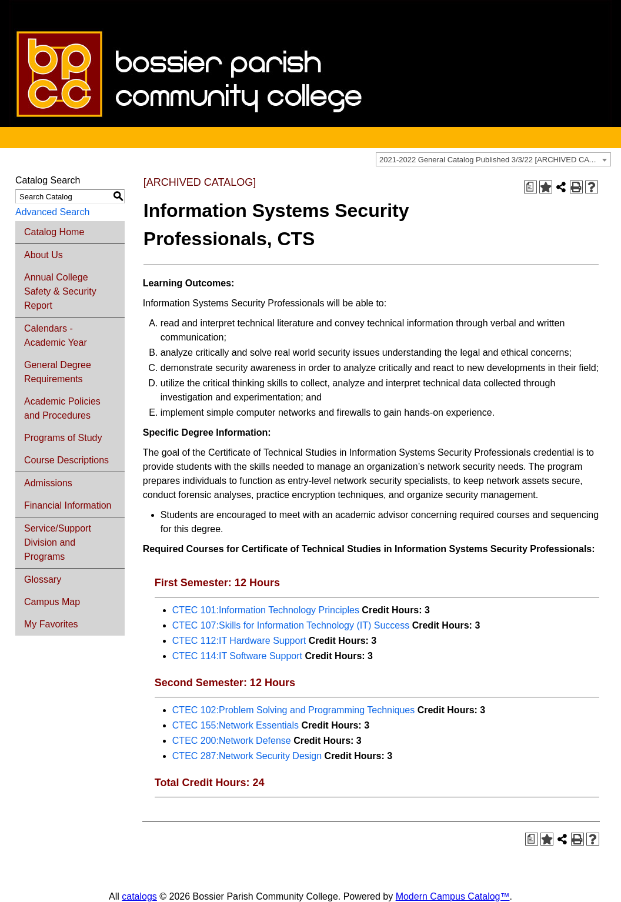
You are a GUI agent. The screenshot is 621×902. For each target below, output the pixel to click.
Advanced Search (52, 212)
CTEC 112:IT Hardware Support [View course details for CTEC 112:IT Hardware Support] (239, 641)
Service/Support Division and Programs (57, 542)
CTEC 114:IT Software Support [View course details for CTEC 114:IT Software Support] (237, 656)
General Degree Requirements (57, 372)
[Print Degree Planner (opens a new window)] (530, 187)
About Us (43, 255)
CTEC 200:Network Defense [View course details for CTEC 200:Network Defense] (231, 741)
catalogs (139, 896)
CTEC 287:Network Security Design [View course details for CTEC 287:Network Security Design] (247, 756)
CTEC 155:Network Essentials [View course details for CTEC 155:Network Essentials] (235, 725)
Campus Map (52, 602)
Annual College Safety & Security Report (60, 291)
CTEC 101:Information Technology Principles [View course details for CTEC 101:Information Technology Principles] (265, 610)
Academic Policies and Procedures (62, 408)
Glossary (42, 579)
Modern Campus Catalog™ (453, 896)
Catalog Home (54, 232)
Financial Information (68, 505)
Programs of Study (63, 438)
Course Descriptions (66, 460)
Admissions (48, 483)
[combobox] (493, 159)
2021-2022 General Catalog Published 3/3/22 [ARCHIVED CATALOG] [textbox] (494, 159)
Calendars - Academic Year (55, 335)
